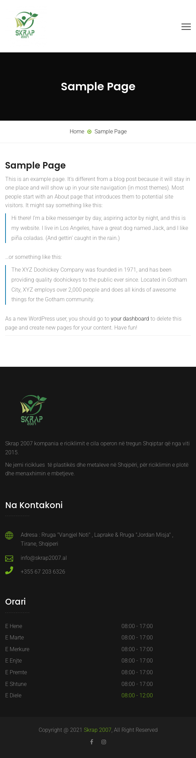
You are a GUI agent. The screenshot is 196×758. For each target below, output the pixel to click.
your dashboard (130, 318)
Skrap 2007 (97, 730)
